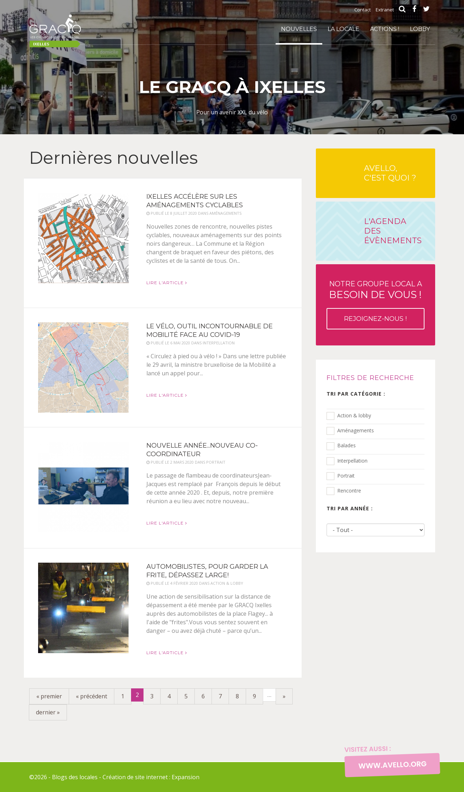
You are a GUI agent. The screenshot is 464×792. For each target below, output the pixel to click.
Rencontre (349, 490)
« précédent (91, 696)
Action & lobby (354, 415)
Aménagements (355, 430)
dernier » (48, 712)
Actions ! (384, 29)
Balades (346, 445)
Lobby (420, 29)
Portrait (346, 475)
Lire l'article (166, 282)
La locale (343, 29)
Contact (362, 9)
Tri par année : (350, 508)
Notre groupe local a (375, 304)
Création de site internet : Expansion (151, 777)
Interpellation (352, 460)
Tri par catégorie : (356, 393)
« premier (49, 696)
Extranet (385, 9)
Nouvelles (299, 29)
